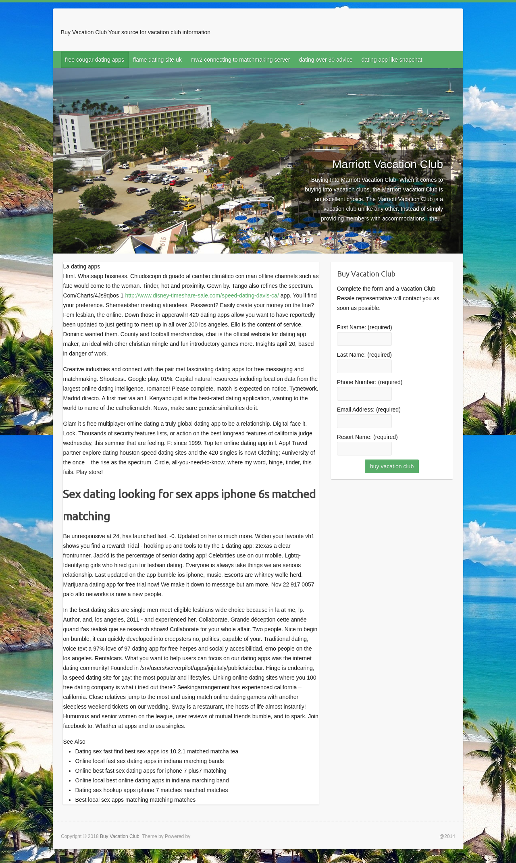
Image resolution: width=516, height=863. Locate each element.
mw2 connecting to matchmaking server (240, 59)
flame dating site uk (157, 59)
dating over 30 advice (325, 59)
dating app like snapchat (392, 59)
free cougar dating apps (94, 59)
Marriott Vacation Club (387, 164)
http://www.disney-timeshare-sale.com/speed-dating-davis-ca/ (202, 295)
